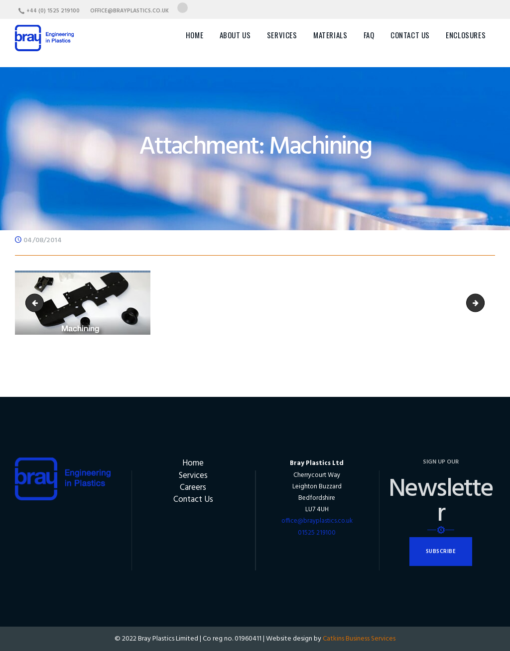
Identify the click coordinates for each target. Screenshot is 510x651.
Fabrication (36, 302)
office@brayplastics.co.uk (317, 521)
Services (193, 475)
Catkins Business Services (359, 639)
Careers (193, 487)
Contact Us (193, 499)
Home (193, 463)
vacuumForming (481, 302)
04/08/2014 (42, 240)
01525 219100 (317, 533)
